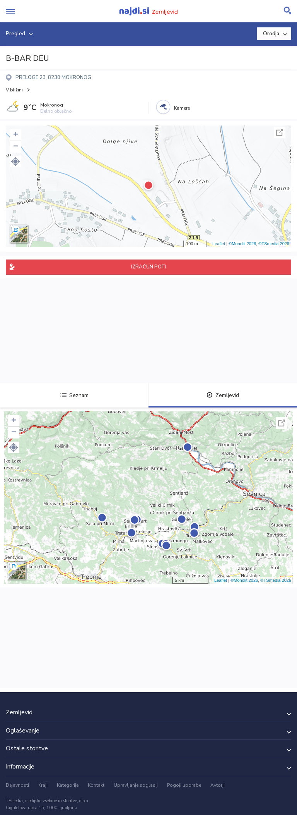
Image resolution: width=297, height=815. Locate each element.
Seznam (74, 395)
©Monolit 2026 (242, 243)
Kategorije (68, 785)
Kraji (43, 785)
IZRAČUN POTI (148, 266)
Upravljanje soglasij (136, 785)
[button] (15, 161)
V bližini (14, 90)
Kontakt (96, 785)
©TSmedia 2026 (273, 243)
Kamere (182, 108)
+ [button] (15, 135)
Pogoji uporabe (184, 785)
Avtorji (217, 785)
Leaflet (218, 243)
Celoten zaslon (279, 132)
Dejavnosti (17, 785)
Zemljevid (223, 395)
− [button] (15, 147)
